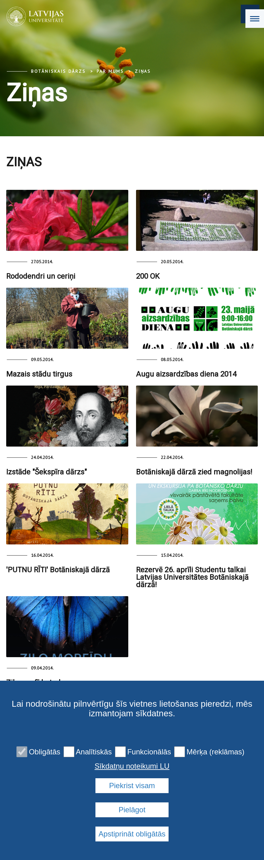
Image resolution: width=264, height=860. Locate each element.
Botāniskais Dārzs (58, 71)
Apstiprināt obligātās (132, 834)
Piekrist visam (132, 785)
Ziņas (143, 71)
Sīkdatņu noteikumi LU (132, 766)
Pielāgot (132, 809)
